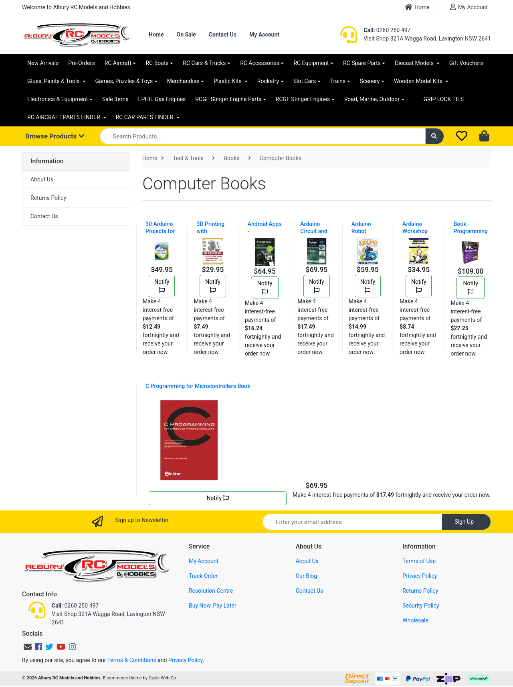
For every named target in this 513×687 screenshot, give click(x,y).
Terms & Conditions (131, 660)
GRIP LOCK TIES (444, 99)
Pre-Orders (81, 63)
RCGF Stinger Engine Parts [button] (228, 99)
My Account (469, 7)
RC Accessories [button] (259, 63)
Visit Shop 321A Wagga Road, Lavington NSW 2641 (427, 38)
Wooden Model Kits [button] (419, 81)
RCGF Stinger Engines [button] (303, 99)
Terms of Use (419, 561)
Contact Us (222, 34)
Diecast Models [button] (415, 63)
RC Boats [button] (156, 63)
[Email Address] (352, 522)
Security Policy (420, 605)
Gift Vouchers (466, 63)
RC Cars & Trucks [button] (204, 63)
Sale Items (115, 99)
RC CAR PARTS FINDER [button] (145, 117)
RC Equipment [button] (311, 63)
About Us (41, 179)
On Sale (186, 34)
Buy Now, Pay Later (212, 605)
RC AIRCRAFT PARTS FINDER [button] (64, 117)
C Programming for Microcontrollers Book (197, 386)
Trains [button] (337, 81)
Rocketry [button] (268, 81)
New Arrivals (43, 63)
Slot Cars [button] (304, 81)
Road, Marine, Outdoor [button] (372, 99)
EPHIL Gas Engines (162, 99)
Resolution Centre (211, 590)
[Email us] (28, 647)
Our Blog (306, 576)
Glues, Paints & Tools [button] (54, 81)
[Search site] (434, 136)
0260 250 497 (387, 30)
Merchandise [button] (183, 81)
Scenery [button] (370, 81)
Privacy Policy (419, 576)
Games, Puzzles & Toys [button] (124, 81)
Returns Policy (48, 198)
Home (417, 7)
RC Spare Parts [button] (362, 63)
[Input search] (263, 136)
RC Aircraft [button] (118, 63)
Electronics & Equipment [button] (57, 99)
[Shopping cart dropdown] (485, 136)
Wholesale (415, 620)
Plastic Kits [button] (228, 81)
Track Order (203, 576)
